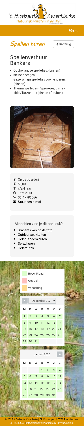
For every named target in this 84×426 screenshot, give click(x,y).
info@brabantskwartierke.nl (41, 423)
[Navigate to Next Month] (59, 354)
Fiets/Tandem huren (32, 239)
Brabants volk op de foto (35, 230)
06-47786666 (27, 197)
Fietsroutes (26, 248)
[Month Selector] (42, 301)
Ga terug (63, 44)
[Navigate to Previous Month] (25, 301)
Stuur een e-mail (29, 202)
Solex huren (26, 243)
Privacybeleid (65, 423)
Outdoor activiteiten (32, 234)
